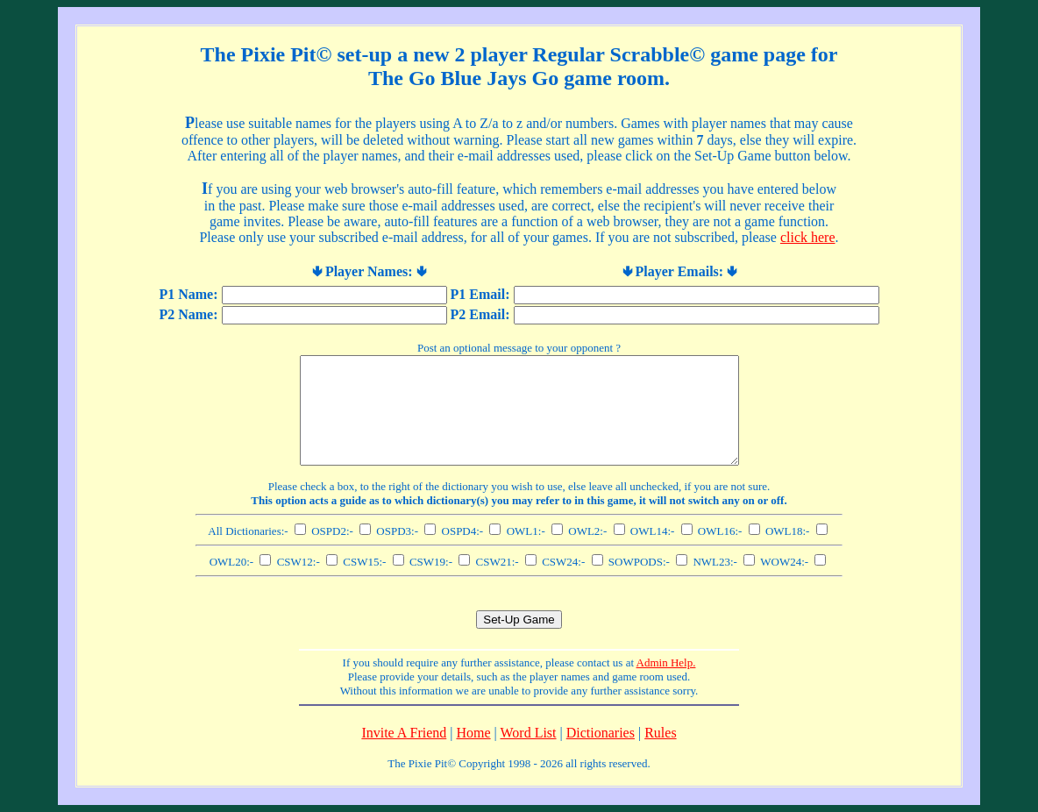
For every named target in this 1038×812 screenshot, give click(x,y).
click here (807, 237)
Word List (529, 732)
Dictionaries (600, 732)
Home (473, 732)
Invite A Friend (403, 732)
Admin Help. (666, 662)
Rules (660, 732)
